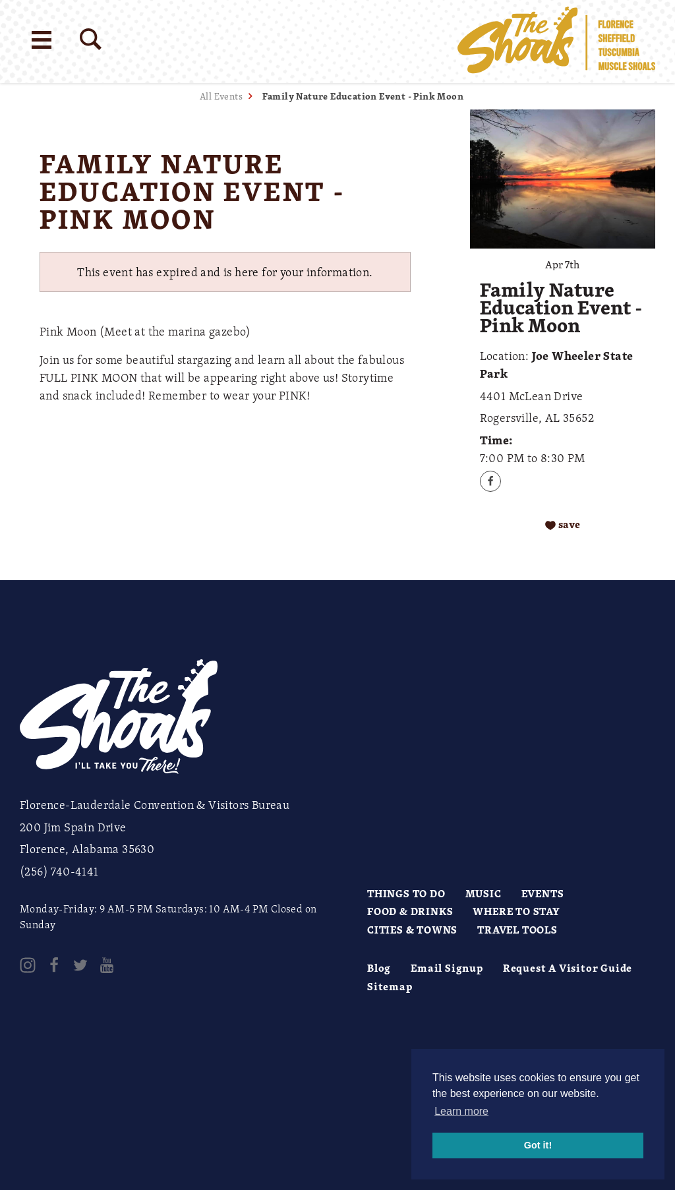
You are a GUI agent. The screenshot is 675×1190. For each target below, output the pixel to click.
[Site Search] (90, 39)
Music (483, 893)
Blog (379, 967)
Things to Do (406, 893)
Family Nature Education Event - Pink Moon (362, 96)
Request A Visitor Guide (567, 967)
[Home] (556, 41)
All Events (221, 96)
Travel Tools (517, 929)
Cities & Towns (412, 929)
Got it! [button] (538, 1145)
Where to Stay (516, 911)
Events (542, 893)
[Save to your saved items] (562, 524)
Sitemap (390, 986)
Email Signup (447, 967)
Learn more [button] (461, 1111)
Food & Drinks (410, 911)
